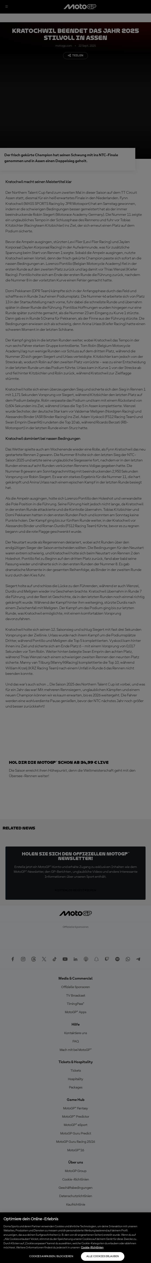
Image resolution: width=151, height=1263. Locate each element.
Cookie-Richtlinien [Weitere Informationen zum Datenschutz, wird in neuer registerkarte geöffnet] (92, 1247)
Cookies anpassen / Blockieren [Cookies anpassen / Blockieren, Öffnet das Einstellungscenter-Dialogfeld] (51, 1256)
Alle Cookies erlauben (102, 1256)
